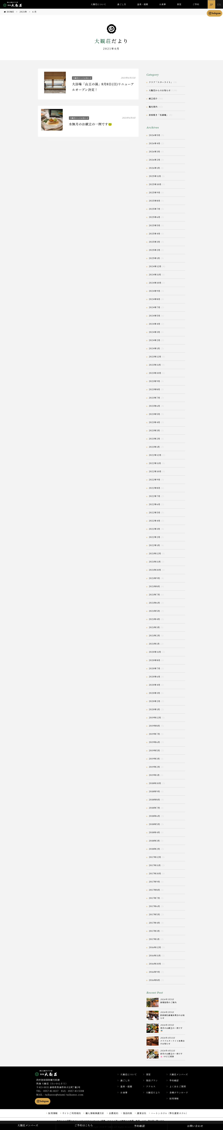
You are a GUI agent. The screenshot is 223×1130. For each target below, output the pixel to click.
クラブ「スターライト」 (161, 82)
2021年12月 (155, 553)
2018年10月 (155, 783)
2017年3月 (154, 930)
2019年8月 (154, 725)
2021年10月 (155, 569)
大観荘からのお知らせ (82, 78)
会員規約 (113, 1113)
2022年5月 (154, 512)
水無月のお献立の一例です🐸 (90, 124)
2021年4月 (154, 619)
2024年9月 (154, 290)
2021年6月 (154, 602)
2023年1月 (154, 446)
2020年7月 (154, 668)
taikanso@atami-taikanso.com (64, 1094)
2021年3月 (154, 627)
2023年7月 (154, 397)
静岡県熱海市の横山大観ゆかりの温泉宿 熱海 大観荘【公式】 (50, 1073)
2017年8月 (154, 889)
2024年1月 (154, 348)
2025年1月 (154, 258)
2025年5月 (154, 225)
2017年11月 (155, 865)
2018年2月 (154, 848)
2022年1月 (154, 545)
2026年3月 (154, 151)
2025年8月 (154, 200)
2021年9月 (154, 578)
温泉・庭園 (142, 4)
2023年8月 (154, 389)
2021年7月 (154, 594)
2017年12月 (155, 857)
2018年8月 (154, 799)
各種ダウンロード (178, 1092)
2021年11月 (155, 561)
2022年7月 (154, 496)
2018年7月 (154, 807)
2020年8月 (154, 660)
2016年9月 (154, 971)
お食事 (162, 4)
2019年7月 (154, 733)
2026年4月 (154, 143)
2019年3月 (154, 758)
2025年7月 (154, 208)
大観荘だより (153, 1092)
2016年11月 (155, 955)
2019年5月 (154, 750)
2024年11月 (155, 274)
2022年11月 (155, 463)
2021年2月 (154, 635)
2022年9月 (154, 479)
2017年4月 (154, 922)
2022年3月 (154, 528)
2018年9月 (154, 791)
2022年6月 (154, 504)
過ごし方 (121, 4)
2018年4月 (154, 832)
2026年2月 (154, 159)
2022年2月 (154, 537)
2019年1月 (154, 775)
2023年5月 (154, 414)
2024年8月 (154, 299)
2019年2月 (154, 766)
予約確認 (174, 1080)
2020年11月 (155, 651)
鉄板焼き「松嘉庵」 (158, 114)
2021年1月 (154, 643)
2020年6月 (154, 676)
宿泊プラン (152, 1080)
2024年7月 (154, 307)
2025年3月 (154, 241)
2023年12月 (155, 356)
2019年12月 (155, 717)
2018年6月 (154, 815)
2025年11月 (155, 176)
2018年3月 (154, 840)
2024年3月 (154, 332)
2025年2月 (154, 249)
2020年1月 (154, 709)
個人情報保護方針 (94, 1113)
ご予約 (196, 4)
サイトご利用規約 (71, 1113)
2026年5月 (154, 135)
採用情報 (174, 1098)
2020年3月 (154, 692)
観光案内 (153, 106)
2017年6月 (154, 906)
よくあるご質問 (177, 1086)
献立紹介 (153, 98)
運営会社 (141, 1113)
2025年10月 (155, 184)
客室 (179, 4)
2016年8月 (154, 980)
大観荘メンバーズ (178, 1074)
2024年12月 (155, 266)
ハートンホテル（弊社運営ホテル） (169, 1113)
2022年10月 (155, 471)
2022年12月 (155, 455)
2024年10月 (155, 282)
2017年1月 (154, 939)
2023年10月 (155, 372)
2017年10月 (155, 873)
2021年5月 (154, 610)
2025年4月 (154, 233)
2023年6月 (154, 405)
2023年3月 (154, 430)
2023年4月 (154, 422)
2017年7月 (154, 898)
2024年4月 (154, 323)
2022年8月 (154, 487)
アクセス (150, 1086)
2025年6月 (154, 217)
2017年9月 (154, 881)
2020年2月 (154, 701)
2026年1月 (154, 167)
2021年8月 (154, 586)
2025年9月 (154, 192)
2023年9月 (154, 381)
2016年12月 (155, 947)
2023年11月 (155, 364)
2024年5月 (154, 315)
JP (211, 4)
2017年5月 (154, 914)
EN (219, 4)
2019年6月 (154, 742)
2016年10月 (155, 963)
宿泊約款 (127, 1113)
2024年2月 (154, 340)
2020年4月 (154, 684)
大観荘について (98, 4)
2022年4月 (154, 520)
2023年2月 (154, 438)
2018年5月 (154, 824)
